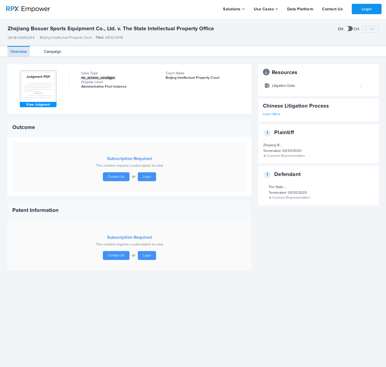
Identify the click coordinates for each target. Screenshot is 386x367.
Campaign (52, 51)
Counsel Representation (286, 156)
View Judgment (38, 104)
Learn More (271, 114)
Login (366, 9)
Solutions (232, 9)
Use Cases (264, 9)
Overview (18, 51)
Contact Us (332, 9)
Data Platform (300, 9)
